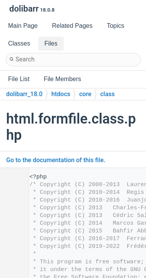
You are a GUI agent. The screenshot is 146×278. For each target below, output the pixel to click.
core (85, 94)
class (107, 94)
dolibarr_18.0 (24, 94)
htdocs (60, 94)
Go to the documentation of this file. (55, 160)
